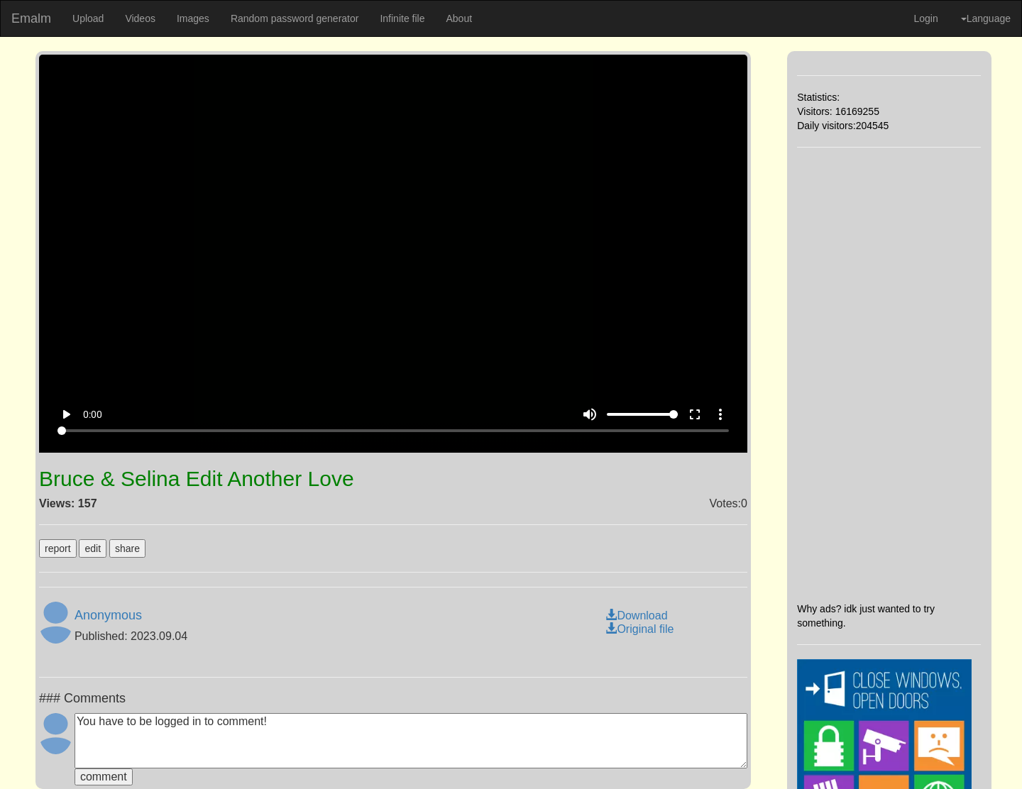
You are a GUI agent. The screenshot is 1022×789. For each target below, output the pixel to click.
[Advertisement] (889, 374)
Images (193, 18)
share (127, 548)
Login (925, 18)
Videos (140, 18)
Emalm (31, 18)
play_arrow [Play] (66, 414)
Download (636, 615)
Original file (639, 629)
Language (986, 18)
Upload (88, 18)
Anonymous (108, 615)
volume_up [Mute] (589, 414)
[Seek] (393, 430)
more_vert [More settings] (720, 414)
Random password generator (295, 18)
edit (92, 548)
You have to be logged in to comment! (411, 740)
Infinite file (402, 18)
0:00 (92, 414)
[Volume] (642, 414)
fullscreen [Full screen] (694, 414)
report (58, 548)
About (459, 18)
